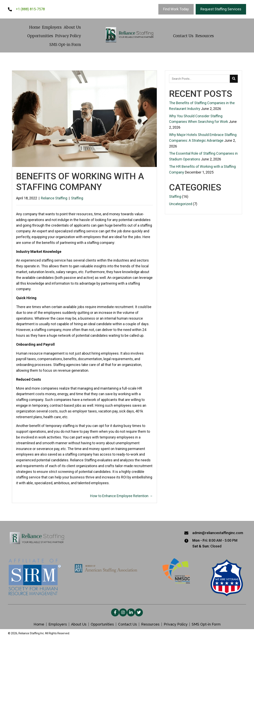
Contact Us (127, 624)
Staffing (77, 198)
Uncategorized (180, 204)
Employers (57, 624)
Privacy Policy (176, 624)
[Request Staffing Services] (221, 9)
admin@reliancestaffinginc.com (217, 533)
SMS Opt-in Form (206, 624)
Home (39, 624)
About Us (79, 624)
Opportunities (102, 624)
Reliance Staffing (54, 198)
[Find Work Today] (176, 9)
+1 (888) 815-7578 (30, 9)
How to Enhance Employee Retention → (121, 496)
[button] (115, 612)
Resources (150, 624)
